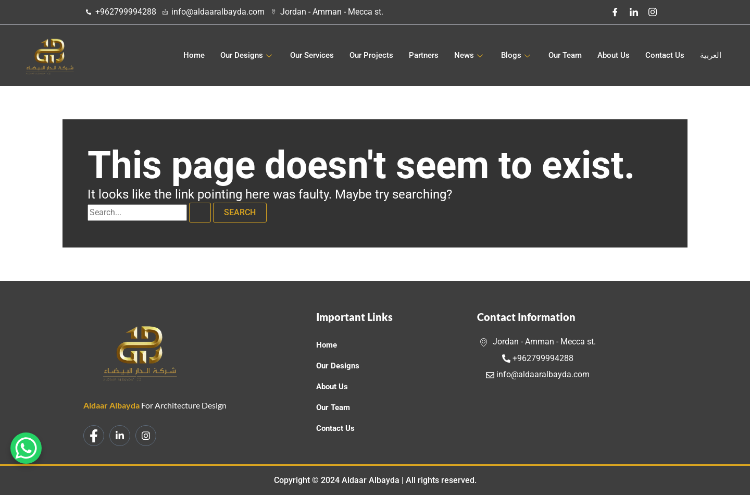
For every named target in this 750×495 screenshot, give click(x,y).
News (469, 55)
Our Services (312, 55)
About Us (613, 55)
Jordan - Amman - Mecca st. (538, 341)
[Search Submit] (200, 212)
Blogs (517, 55)
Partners (424, 55)
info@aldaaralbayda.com (538, 374)
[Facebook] (615, 12)
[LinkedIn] (634, 12)
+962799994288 (537, 358)
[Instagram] (652, 12)
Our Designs (247, 55)
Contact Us (664, 55)
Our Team (565, 55)
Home (194, 55)
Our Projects (371, 55)
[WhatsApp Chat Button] (26, 448)
